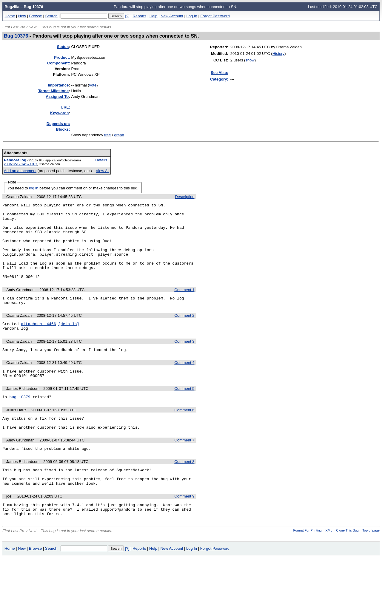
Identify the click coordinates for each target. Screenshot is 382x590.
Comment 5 (184, 410)
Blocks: (63, 129)
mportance (58, 85)
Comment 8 (184, 487)
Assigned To (57, 96)
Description (184, 196)
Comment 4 (184, 382)
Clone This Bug (347, 562)
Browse (35, 16)
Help (154, 16)
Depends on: (58, 123)
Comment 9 (184, 525)
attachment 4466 (38, 341)
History (278, 53)
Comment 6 (184, 432)
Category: (219, 79)
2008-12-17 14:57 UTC (20, 164)
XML (329, 562)
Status (63, 46)
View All (102, 171)
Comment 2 (184, 332)
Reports (140, 16)
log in (33, 188)
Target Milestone (53, 91)
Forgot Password (214, 16)
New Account (172, 16)
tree (107, 135)
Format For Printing (307, 562)
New (22, 16)
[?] (127, 16)
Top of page (371, 562)
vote (93, 85)
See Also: (219, 72)
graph (119, 135)
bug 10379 (19, 419)
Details (101, 160)
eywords (59, 113)
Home (10, 16)
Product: (62, 57)
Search (51, 16)
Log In (192, 16)
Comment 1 (184, 305)
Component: (58, 63)
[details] (68, 341)
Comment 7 (184, 465)
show (249, 60)
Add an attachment (20, 171)
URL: (65, 107)
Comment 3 (184, 360)
